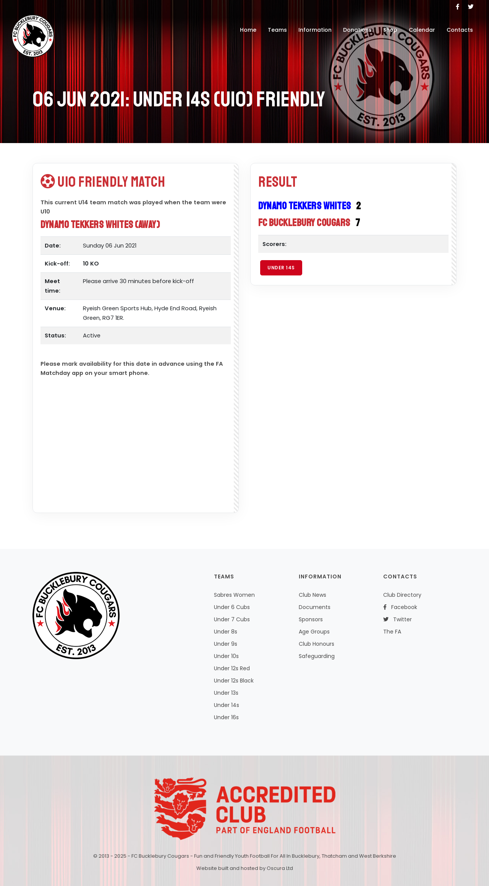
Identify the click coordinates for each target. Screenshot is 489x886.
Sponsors (311, 619)
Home (248, 30)
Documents (314, 607)
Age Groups (314, 631)
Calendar (422, 30)
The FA (392, 631)
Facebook (400, 607)
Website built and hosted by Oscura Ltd (244, 868)
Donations (357, 30)
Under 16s (226, 717)
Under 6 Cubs (232, 607)
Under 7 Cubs (232, 619)
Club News (312, 595)
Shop (390, 30)
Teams (277, 30)
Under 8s (225, 631)
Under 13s (226, 693)
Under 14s (281, 267)
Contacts (460, 30)
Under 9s (225, 644)
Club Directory (402, 595)
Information (315, 30)
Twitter (397, 619)
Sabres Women (234, 595)
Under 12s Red (232, 668)
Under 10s (226, 656)
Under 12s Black (234, 680)
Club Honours (316, 644)
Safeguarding (317, 656)
